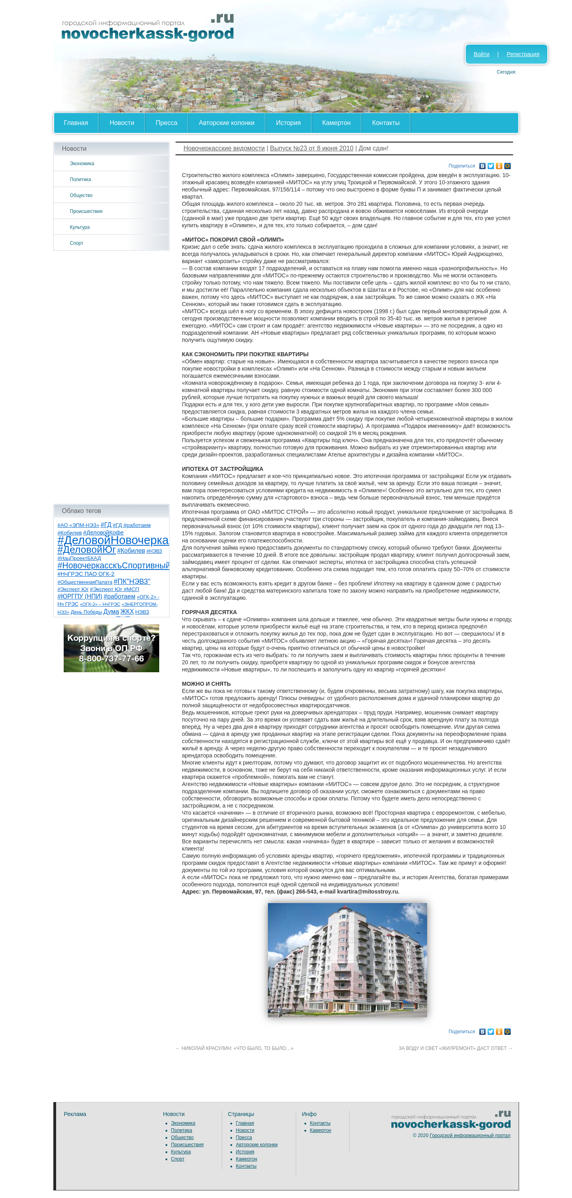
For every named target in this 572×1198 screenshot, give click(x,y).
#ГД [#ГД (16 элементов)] (106, 524)
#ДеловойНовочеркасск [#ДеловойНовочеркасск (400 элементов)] (121, 539)
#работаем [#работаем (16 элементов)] (119, 596)
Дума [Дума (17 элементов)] (111, 611)
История (288, 122)
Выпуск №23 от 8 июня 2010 (311, 148)
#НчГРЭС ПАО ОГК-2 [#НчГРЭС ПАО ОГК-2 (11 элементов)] (86, 574)
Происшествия (86, 211)
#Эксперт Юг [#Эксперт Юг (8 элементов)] (73, 589)
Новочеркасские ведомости (224, 148)
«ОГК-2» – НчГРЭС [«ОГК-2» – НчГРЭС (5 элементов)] (100, 604)
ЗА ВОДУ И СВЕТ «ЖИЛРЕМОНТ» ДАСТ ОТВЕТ (456, 1048)
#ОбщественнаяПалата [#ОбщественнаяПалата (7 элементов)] (85, 582)
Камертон (336, 122)
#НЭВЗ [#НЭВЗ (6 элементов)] (154, 551)
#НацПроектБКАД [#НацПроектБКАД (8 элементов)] (79, 558)
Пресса (166, 122)
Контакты (386, 122)
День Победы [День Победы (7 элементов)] (86, 612)
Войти (481, 54)
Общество (81, 195)
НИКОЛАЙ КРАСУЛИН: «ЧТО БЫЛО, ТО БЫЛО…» (234, 1048)
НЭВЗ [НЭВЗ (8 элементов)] (142, 612)
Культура (80, 227)
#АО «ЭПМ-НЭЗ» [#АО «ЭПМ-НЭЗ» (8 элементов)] (79, 525)
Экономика (82, 163)
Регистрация (523, 54)
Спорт (77, 243)
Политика (80, 179)
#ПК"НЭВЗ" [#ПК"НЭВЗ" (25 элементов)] (132, 581)
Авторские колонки (227, 122)
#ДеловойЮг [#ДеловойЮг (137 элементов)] (87, 549)
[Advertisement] (111, 377)
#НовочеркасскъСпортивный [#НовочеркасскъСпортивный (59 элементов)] (114, 565)
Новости (121, 122)
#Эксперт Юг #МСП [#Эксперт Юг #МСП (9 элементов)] (114, 589)
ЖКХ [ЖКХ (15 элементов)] (127, 611)
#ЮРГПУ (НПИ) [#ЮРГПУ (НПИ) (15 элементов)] (80, 596)
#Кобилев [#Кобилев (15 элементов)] (131, 550)
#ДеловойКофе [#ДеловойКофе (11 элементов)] (103, 532)
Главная (76, 122)
